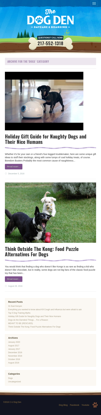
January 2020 (14, 342)
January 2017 (14, 349)
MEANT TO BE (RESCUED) (20, 323)
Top (95, 405)
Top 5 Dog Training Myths (19, 313)
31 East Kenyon (15, 306)
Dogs (10, 378)
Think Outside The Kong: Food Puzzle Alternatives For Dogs (42, 251)
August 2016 (13, 363)
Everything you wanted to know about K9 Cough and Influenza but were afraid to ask (45, 309)
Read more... (13, 166)
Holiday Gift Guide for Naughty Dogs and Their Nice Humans (45, 139)
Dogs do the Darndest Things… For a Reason (28, 320)
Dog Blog (63, 405)
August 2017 (13, 346)
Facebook (74, 405)
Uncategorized (14, 381)
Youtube (85, 405)
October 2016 (14, 359)
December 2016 (15, 352)
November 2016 (15, 356)
